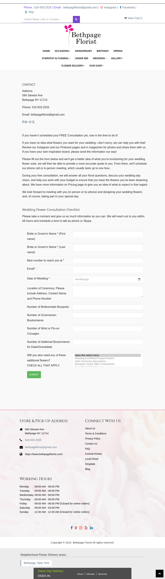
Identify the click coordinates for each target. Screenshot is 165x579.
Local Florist (91, 458)
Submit (34, 374)
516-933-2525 (43, 7)
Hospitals (90, 464)
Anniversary (83, 51)
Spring (118, 51)
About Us (90, 428)
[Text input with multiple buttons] (47, 19)
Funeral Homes (93, 453)
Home (46, 51)
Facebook (127, 7)
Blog (87, 469)
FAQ (87, 448)
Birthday (103, 51)
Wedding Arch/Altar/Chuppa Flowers (108, 358)
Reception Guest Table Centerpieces (108, 364)
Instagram (108, 7)
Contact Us (91, 443)
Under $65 (81, 58)
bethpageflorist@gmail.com (80, 7)
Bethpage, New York (36, 562)
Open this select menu (108, 355)
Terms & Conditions (95, 433)
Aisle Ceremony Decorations (108, 361)
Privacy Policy (92, 438)
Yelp (29, 12)
